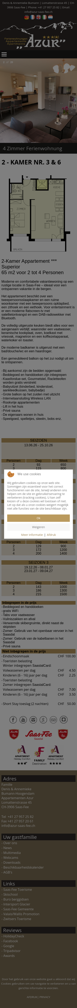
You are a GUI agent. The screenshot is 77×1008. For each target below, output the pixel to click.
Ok (38, 518)
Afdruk (51, 535)
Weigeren (38, 527)
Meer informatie (32, 535)
